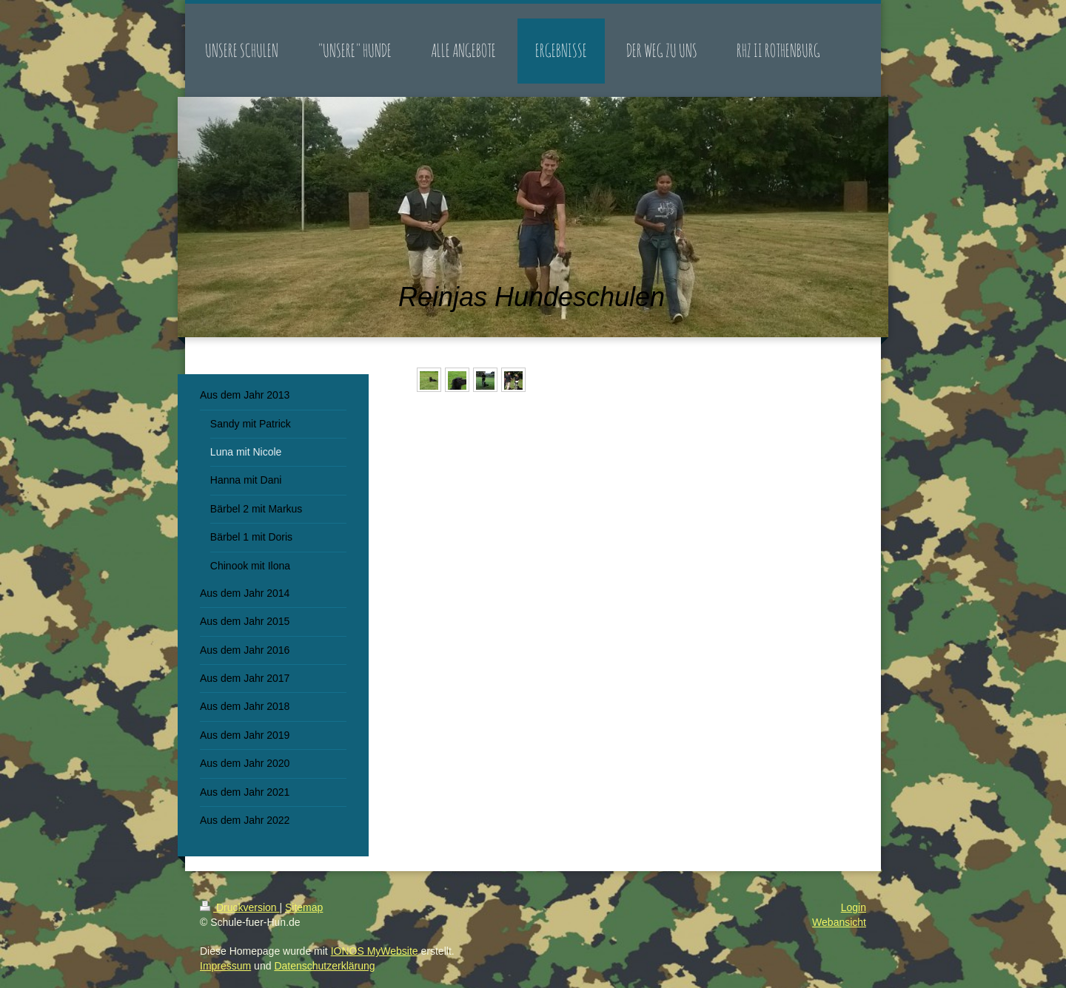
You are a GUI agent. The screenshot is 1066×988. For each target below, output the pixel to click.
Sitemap (304, 907)
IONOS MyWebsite (374, 951)
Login (853, 907)
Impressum (225, 966)
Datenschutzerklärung (324, 966)
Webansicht (839, 922)
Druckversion (239, 907)
